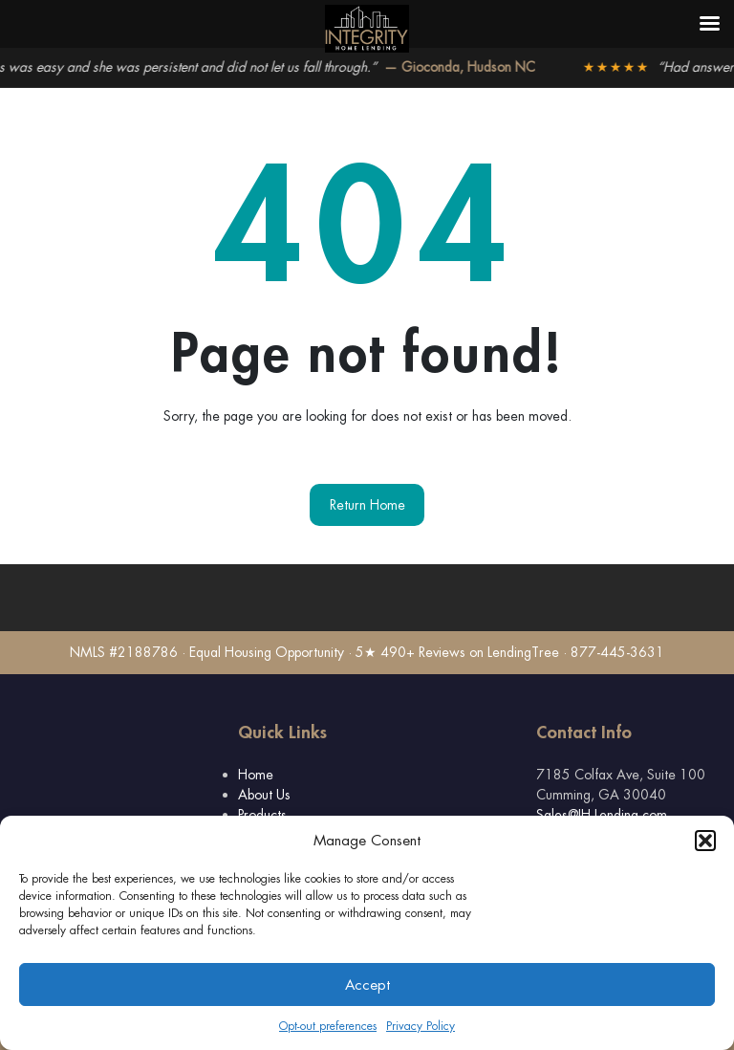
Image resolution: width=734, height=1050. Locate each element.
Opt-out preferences (328, 1026)
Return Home (367, 505)
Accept (367, 984)
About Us (264, 794)
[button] (705, 840)
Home (255, 774)
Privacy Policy (420, 1026)
